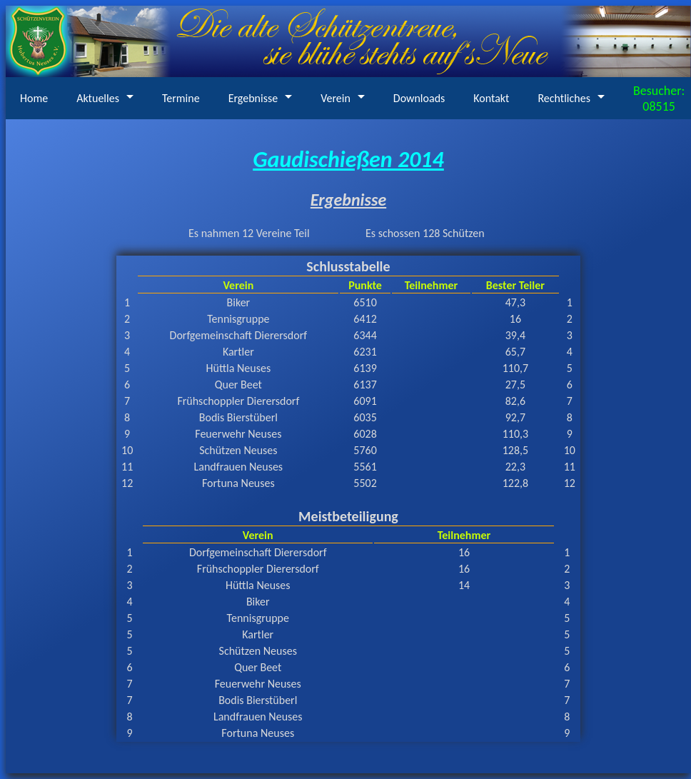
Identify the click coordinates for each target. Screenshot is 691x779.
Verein (335, 98)
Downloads (419, 98)
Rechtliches (564, 98)
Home (34, 98)
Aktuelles (97, 98)
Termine (181, 98)
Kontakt (491, 98)
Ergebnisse (253, 98)
